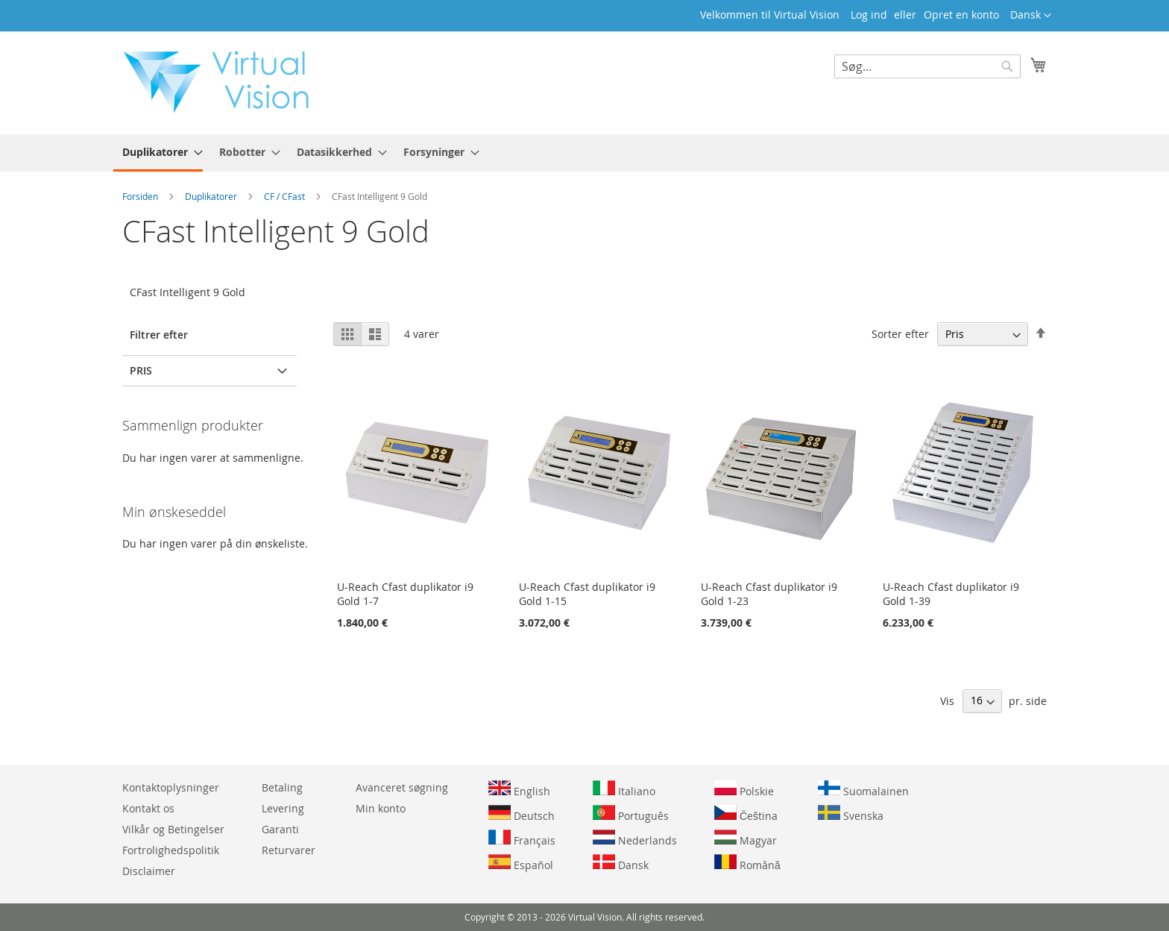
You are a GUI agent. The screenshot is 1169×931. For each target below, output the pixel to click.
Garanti (280, 829)
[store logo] (223, 82)
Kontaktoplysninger (170, 787)
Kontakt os (148, 808)
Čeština (746, 814)
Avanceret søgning (402, 787)
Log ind (869, 14)
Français (521, 838)
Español (520, 863)
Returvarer (288, 850)
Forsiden (141, 196)
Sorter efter (900, 334)
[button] (1030, 15)
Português (631, 814)
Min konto (381, 808)
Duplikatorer (212, 196)
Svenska (850, 814)
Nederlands (635, 838)
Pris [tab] (141, 370)
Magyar (745, 838)
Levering (283, 808)
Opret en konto (961, 14)
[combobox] (927, 66)
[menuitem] (158, 153)
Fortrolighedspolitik (170, 850)
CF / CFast (285, 196)
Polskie (744, 789)
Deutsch (521, 814)
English (519, 789)
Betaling (282, 787)
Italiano (624, 789)
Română (747, 863)
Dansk (621, 863)
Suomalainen (863, 789)
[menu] (584, 153)
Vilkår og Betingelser (173, 829)
